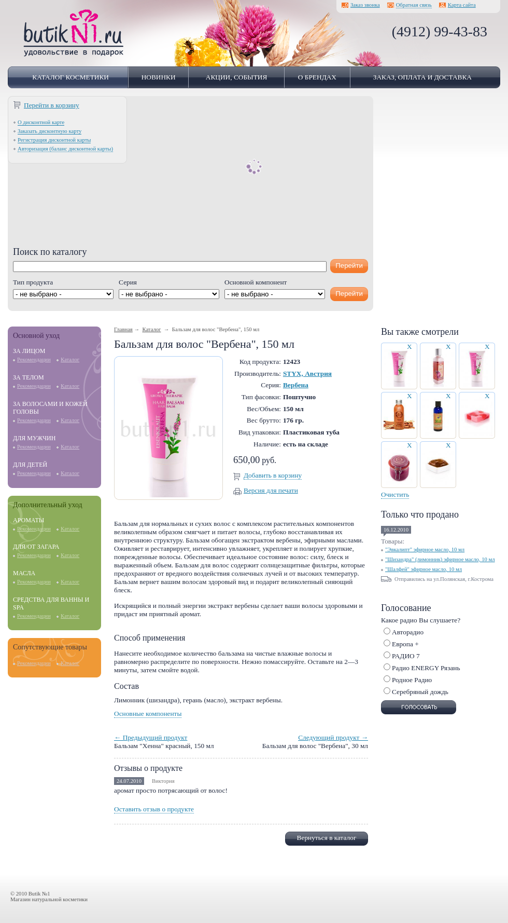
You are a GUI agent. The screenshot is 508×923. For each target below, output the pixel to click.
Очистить (395, 494)
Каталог (70, 359)
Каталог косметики (70, 77)
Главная (123, 329)
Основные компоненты (147, 713)
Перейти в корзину (51, 105)
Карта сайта (462, 5)
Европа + (405, 644)
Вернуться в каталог (327, 837)
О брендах (317, 77)
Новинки (159, 77)
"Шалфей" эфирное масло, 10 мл (423, 569)
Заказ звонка (365, 5)
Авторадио (408, 632)
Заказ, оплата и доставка (422, 77)
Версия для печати (271, 490)
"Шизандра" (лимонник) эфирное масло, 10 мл (440, 559)
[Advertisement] (190, 174)
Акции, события (236, 77)
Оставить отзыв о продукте (154, 809)
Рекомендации (34, 359)
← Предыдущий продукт (150, 737)
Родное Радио (412, 680)
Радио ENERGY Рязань (426, 668)
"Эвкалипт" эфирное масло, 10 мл (424, 549)
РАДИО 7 (406, 656)
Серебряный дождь (420, 692)
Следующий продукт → (333, 737)
